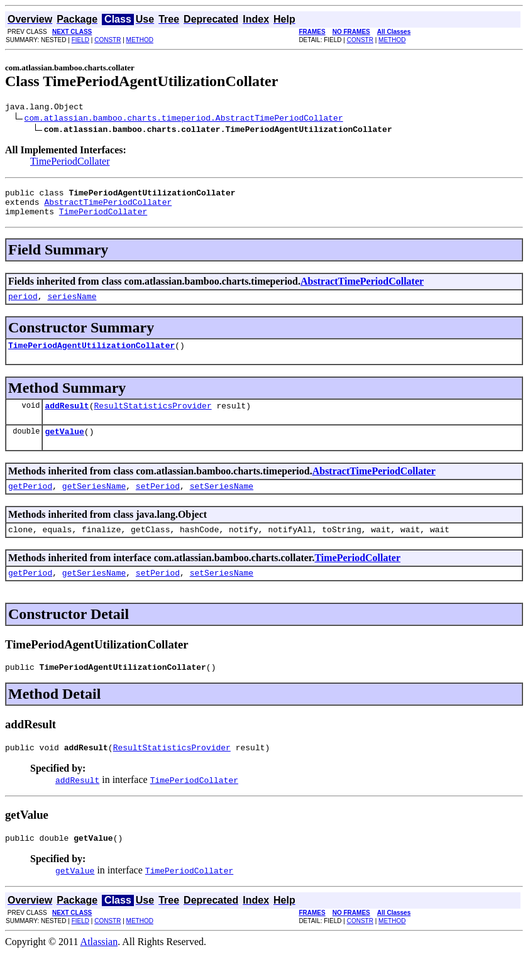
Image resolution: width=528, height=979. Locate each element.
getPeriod (30, 502)
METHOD (139, 39)
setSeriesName (221, 502)
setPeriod (158, 502)
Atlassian (99, 968)
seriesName (71, 305)
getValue (64, 446)
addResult (67, 418)
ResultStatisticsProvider (152, 418)
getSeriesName (94, 502)
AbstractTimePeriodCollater (108, 207)
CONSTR (107, 39)
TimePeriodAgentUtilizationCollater (91, 356)
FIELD (80, 39)
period (23, 305)
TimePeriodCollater (70, 163)
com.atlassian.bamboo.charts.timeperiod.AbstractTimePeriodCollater (184, 119)
